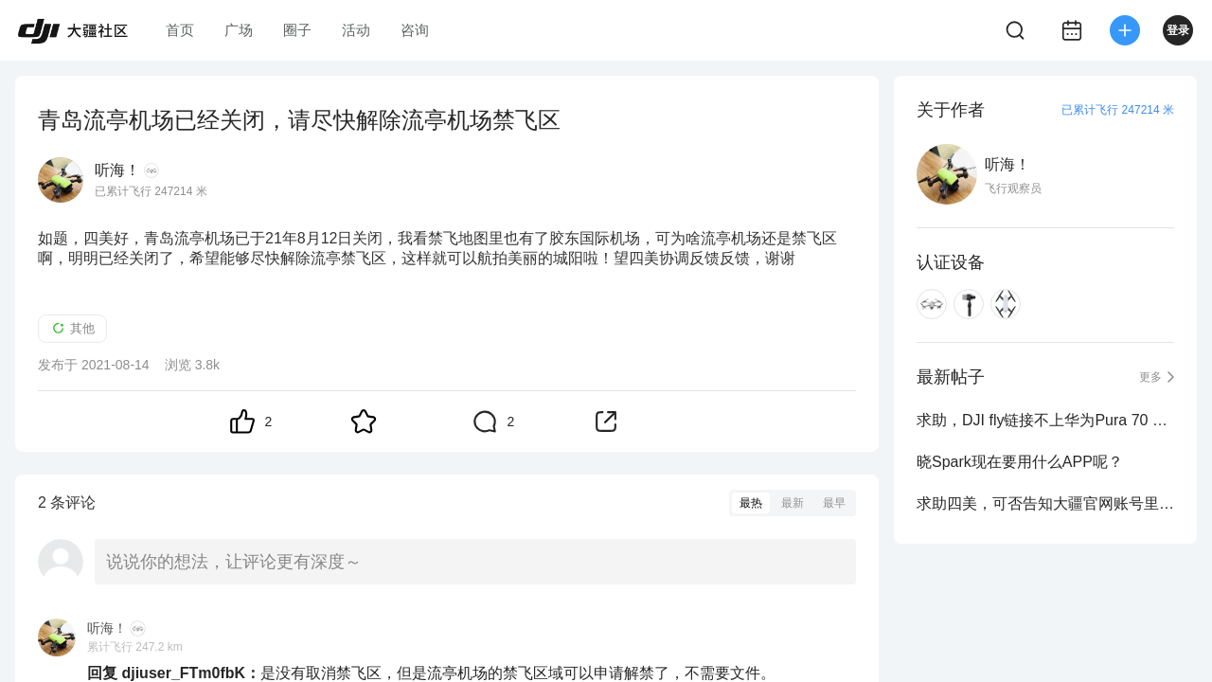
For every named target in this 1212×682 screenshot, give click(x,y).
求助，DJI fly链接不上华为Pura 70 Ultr (1045, 420)
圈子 (297, 30)
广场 (238, 30)
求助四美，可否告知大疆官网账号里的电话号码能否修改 (1045, 503)
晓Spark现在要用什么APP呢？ (1020, 462)
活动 (356, 30)
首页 (180, 30)
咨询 (415, 30)
